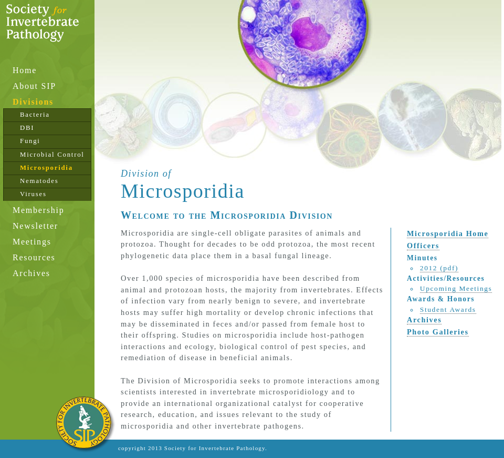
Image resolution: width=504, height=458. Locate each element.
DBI (27, 127)
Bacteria (35, 114)
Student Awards (448, 309)
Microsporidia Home (447, 233)
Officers (423, 245)
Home (25, 70)
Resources (34, 257)
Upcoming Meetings (456, 288)
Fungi (30, 141)
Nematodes (39, 181)
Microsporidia (46, 167)
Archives (31, 273)
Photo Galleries (438, 332)
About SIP (34, 86)
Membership (38, 210)
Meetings (32, 241)
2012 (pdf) (439, 268)
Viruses (33, 194)
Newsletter (35, 225)
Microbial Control (52, 154)
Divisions (33, 101)
